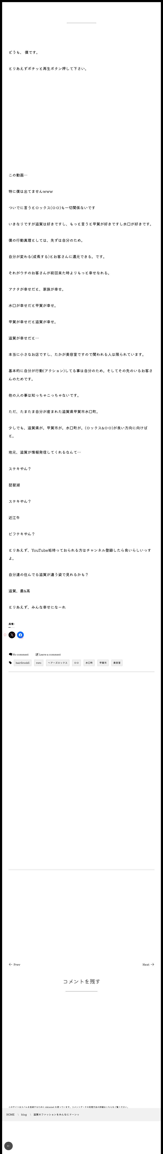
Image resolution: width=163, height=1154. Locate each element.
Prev (14, 964)
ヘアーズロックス (57, 663)
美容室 (117, 663)
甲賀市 (103, 663)
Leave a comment (50, 654)
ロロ (76, 663)
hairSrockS (23, 663)
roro (38, 663)
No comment (21, 654)
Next (149, 964)
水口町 (89, 663)
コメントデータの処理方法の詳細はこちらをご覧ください (99, 1106)
